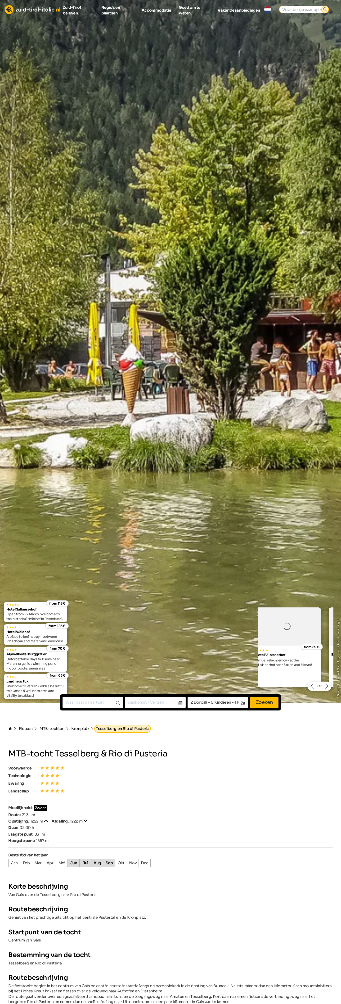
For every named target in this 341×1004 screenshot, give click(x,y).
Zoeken (264, 702)
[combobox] (93, 702)
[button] (311, 686)
